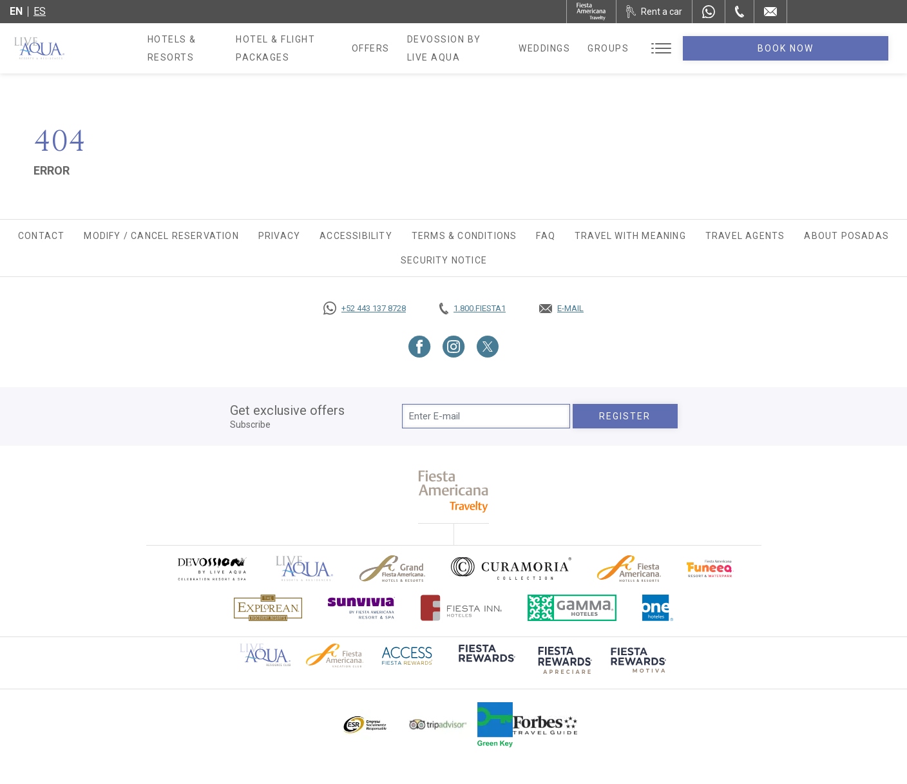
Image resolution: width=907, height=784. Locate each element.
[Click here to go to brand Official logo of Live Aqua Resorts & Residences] (305, 568)
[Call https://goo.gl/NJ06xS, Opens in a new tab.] (364, 308)
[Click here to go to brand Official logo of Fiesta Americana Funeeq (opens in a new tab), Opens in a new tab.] (710, 568)
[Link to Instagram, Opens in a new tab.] (454, 347)
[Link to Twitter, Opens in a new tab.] (488, 347)
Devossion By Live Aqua (537, 48)
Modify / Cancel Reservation (161, 236)
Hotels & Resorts (197, 48)
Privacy (279, 236)
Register (625, 416)
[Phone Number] (739, 11)
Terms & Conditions (464, 236)
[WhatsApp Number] (708, 11)
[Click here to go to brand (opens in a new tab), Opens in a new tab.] (211, 568)
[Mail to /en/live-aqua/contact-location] (770, 11)
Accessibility (356, 236)
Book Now (836, 48)
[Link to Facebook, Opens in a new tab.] (419, 347)
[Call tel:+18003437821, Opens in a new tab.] (472, 308)
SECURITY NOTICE (444, 260)
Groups (708, 48)
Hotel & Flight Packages (331, 52)
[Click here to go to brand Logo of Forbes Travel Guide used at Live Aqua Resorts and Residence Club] (545, 724)
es (39, 11)
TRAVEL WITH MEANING (630, 236)
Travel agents (745, 236)
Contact (41, 236)
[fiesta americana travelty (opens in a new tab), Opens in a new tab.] (454, 491)
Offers (435, 48)
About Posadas (846, 236)
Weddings (645, 48)
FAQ (545, 236)
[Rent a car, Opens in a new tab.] (654, 11)
